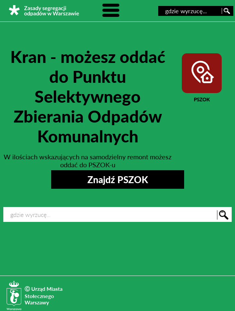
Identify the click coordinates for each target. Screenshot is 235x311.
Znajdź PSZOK (117, 179)
